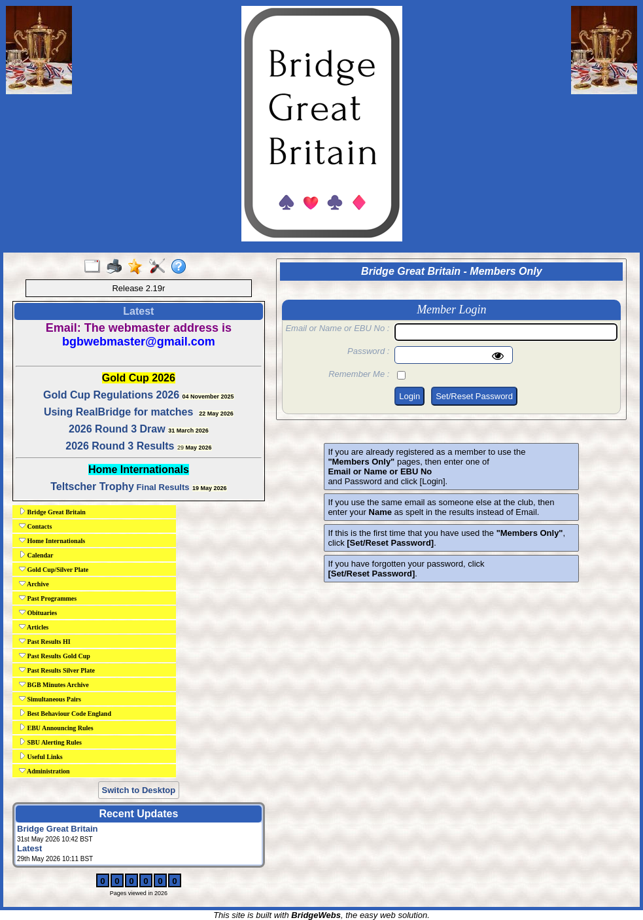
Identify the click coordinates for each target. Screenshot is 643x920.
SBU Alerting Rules (50, 742)
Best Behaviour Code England (65, 713)
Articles (33, 627)
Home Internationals (52, 540)
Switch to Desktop (139, 790)
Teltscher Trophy (92, 486)
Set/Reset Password (474, 396)
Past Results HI (45, 641)
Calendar (36, 555)
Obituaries (38, 612)
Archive (34, 584)
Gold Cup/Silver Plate (53, 569)
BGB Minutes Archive (54, 684)
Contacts (35, 526)
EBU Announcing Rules (56, 728)
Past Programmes (48, 598)
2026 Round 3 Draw (117, 428)
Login (409, 396)
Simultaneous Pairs (50, 699)
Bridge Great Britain (52, 512)
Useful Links (41, 756)
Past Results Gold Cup (54, 656)
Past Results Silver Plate (57, 670)
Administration (44, 771)
